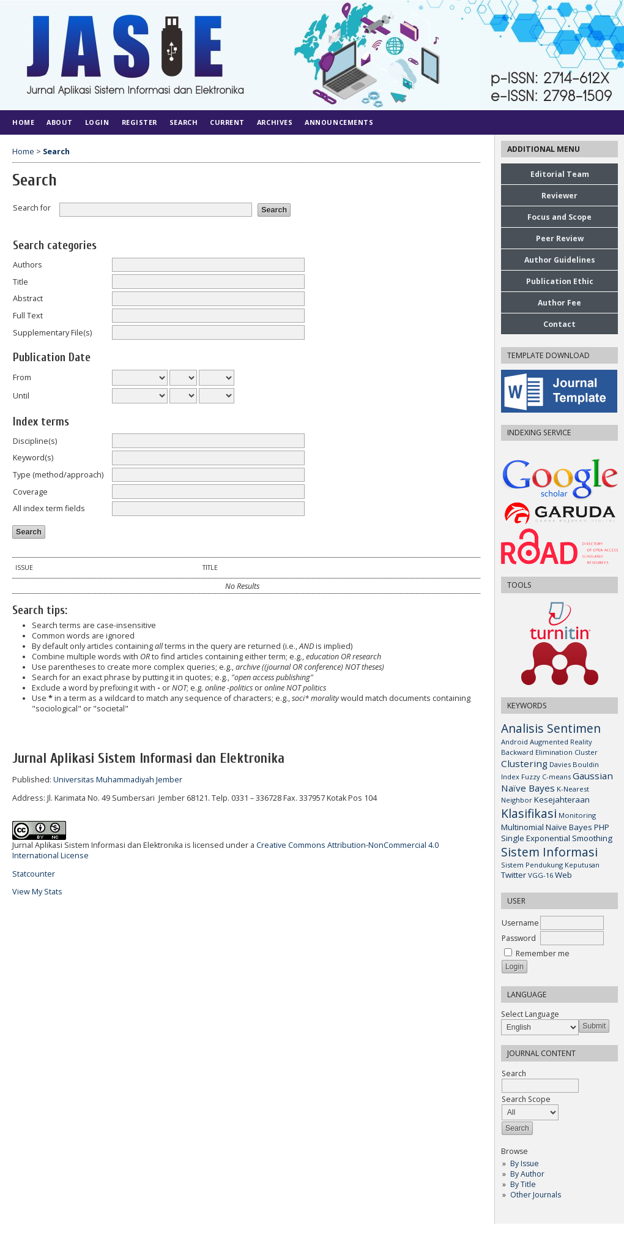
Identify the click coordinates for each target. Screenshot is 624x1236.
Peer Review (560, 238)
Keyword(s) (33, 457)
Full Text (28, 315)
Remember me (543, 953)
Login (97, 122)
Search (183, 122)
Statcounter (33, 874)
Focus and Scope (559, 217)
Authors (27, 265)
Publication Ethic (559, 281)
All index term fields (49, 508)
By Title (523, 1184)
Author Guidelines (559, 260)
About (59, 122)
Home (23, 122)
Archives (274, 122)
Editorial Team (559, 174)
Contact (559, 324)
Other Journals (535, 1194)
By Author (527, 1174)
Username (520, 923)
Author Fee (559, 303)
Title (20, 282)
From (22, 377)
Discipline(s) (35, 441)
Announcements (339, 122)
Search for (32, 208)
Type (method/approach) (58, 475)
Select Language (530, 1014)
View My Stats (37, 891)
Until (21, 396)
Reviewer (559, 195)
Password (519, 938)
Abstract (28, 298)
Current (227, 122)
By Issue (524, 1163)
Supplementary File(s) (52, 333)
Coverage (30, 492)
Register (139, 122)
